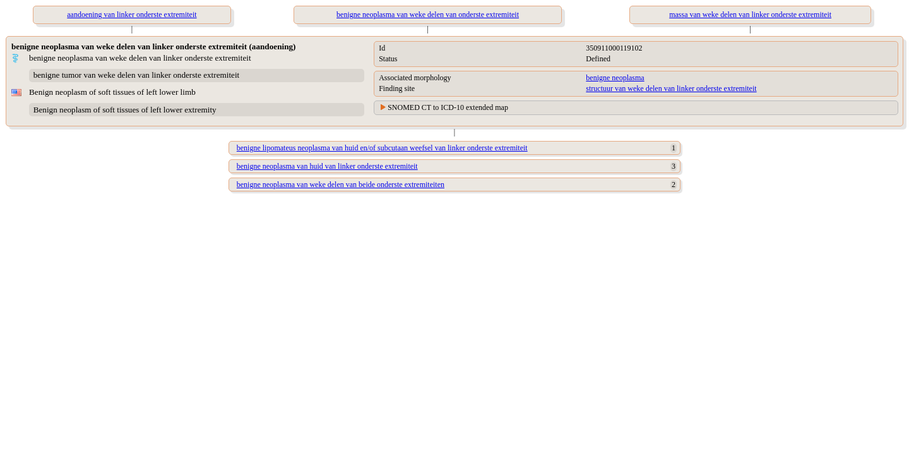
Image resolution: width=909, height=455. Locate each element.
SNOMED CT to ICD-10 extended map (448, 107)
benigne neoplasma (615, 77)
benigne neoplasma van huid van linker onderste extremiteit (327, 166)
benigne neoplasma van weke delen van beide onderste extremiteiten (340, 184)
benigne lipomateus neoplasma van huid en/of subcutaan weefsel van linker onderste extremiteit (382, 147)
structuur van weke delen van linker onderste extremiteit (671, 88)
